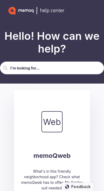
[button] (5, 68)
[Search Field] (52, 68)
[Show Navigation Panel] (94, 10)
